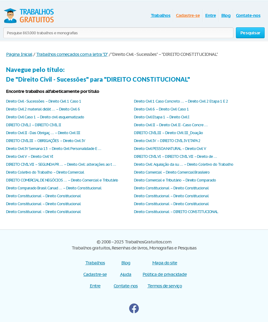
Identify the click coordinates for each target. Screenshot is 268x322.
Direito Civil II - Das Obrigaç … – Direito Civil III (43, 132)
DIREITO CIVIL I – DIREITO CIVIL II (33, 124)
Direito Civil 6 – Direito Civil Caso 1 (161, 109)
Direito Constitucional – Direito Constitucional (171, 188)
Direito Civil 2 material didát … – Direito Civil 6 (43, 109)
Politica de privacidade (164, 274)
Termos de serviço (164, 286)
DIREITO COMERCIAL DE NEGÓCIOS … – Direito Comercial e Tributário (62, 180)
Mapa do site (164, 263)
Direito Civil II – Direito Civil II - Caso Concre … (170, 124)
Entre (210, 15)
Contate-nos (248, 15)
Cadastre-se (188, 15)
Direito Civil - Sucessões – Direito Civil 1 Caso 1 (43, 101)
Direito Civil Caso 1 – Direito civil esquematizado (45, 117)
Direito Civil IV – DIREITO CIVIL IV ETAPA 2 (167, 140)
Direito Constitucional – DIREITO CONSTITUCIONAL (176, 211)
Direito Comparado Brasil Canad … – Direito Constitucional (53, 188)
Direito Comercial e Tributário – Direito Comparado (175, 180)
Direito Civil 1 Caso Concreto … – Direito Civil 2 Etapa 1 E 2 (181, 101)
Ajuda (126, 274)
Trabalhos (161, 15)
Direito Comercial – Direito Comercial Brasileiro (171, 172)
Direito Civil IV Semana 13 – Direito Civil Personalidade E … (53, 148)
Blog (226, 15)
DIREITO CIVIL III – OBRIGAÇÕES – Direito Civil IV (45, 140)
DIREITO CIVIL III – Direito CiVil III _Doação (168, 132)
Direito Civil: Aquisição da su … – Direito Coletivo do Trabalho (183, 164)
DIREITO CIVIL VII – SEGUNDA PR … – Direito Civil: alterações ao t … (61, 164)
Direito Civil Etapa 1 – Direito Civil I (161, 117)
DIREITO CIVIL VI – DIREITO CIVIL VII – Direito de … (175, 156)
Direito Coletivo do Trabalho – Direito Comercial (45, 172)
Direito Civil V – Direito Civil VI (29, 156)
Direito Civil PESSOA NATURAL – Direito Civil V (170, 148)
